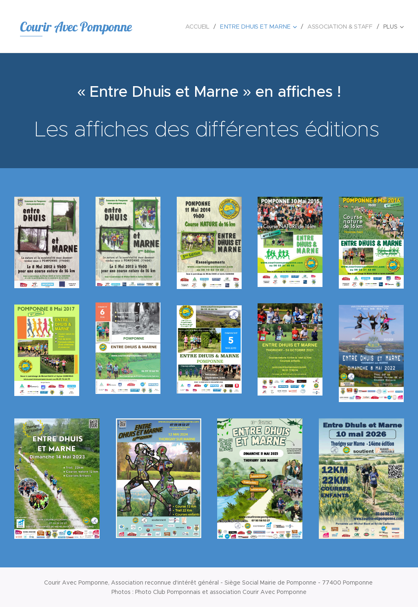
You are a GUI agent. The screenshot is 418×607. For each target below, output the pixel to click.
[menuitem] (199, 26)
